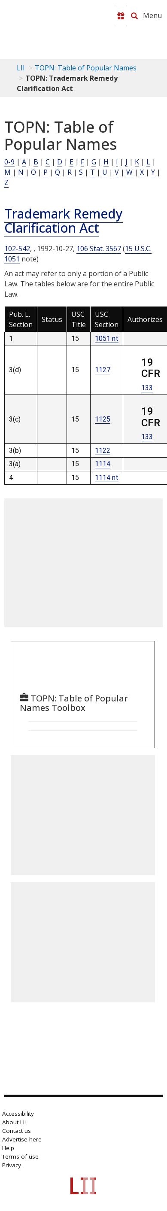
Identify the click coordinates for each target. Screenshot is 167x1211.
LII (21, 68)
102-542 (17, 248)
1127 (102, 370)
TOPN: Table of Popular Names (86, 68)
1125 (102, 419)
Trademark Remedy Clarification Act (63, 221)
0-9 (9, 162)
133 (147, 388)
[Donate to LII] (121, 16)
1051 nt (106, 338)
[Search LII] (134, 16)
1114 (102, 464)
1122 (102, 450)
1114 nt (106, 477)
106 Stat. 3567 (98, 248)
